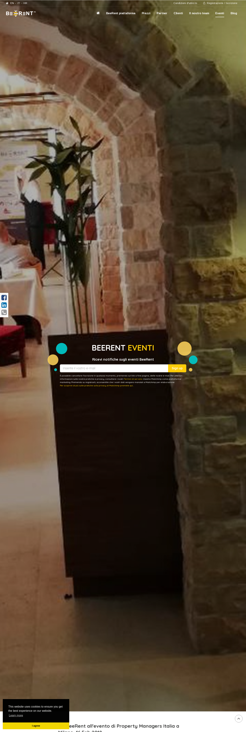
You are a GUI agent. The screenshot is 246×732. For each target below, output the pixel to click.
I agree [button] (36, 725)
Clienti (178, 13)
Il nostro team (199, 13)
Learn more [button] (16, 715)
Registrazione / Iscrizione (220, 3)
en (12, 3)
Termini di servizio (133, 379)
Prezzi (146, 13)
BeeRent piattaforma (120, 13)
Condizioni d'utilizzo (185, 3)
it (18, 3)
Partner (162, 13)
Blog (234, 13)
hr (25, 3)
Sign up (177, 368)
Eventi (219, 13)
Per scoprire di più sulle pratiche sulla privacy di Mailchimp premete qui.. (96, 385)
